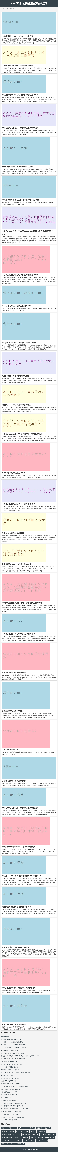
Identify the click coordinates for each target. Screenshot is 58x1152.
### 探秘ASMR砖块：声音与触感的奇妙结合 (20, 808)
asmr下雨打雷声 (49, 1137)
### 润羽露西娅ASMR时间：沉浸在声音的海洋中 (22, 603)
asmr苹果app (17, 1140)
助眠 (16, 9)
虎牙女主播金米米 (7, 1144)
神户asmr (40, 1137)
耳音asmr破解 (51, 1134)
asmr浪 (46, 1140)
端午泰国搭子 (5, 1036)
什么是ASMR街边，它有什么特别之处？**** (20, 275)
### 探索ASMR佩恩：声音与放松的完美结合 (20, 128)
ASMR (12, 9)
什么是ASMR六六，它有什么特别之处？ (18, 634)
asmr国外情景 (41, 1131)
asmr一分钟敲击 (30, 1128)
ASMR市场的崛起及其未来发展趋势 (16, 907)
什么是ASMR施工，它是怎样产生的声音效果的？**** (23, 434)
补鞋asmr (43, 1134)
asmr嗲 (25, 1140)
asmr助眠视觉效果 (7, 1137)
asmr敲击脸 (35, 1134)
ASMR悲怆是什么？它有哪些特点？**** (18, 167)
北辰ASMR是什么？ (10, 750)
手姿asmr (32, 1140)
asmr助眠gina (16, 1134)
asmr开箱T (17, 1137)
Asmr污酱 (33, 1137)
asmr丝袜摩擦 (26, 1134)
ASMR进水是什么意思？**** (13, 473)
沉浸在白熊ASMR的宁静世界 (14, 672)
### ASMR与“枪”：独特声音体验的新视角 (19, 988)
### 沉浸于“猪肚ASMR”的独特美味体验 (18, 847)
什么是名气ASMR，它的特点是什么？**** (19, 342)
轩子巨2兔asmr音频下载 (43, 1128)
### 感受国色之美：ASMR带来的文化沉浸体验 (21, 200)
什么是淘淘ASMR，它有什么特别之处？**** (20, 95)
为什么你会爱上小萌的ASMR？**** (16, 306)
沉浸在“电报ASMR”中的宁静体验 (16, 947)
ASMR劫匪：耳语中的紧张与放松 (16, 376)
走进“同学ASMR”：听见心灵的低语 (16, 564)
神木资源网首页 (5, 9)
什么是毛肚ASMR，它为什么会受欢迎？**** (20, 36)
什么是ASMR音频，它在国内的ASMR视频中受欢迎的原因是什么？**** (20, 1056)
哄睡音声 (4, 1128)
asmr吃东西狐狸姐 (19, 1144)
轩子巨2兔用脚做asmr (22, 1131)
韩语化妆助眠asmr (7, 1140)
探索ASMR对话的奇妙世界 (13, 533)
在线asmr (21, 1128)
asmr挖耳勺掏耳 (6, 1134)
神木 (19, 9)
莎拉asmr (33, 1131)
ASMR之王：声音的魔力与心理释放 (16, 405)
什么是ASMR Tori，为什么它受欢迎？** (18, 504)
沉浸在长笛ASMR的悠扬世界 (14, 781)
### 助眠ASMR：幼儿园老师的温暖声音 (18, 65)
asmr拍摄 (4, 1131)
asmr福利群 (25, 1137)
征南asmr (11, 1131)
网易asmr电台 (13, 1128)
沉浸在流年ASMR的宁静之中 (14, 711)
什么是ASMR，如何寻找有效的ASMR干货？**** (22, 876)
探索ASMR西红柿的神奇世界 (14, 1024)
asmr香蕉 (39, 1140)
